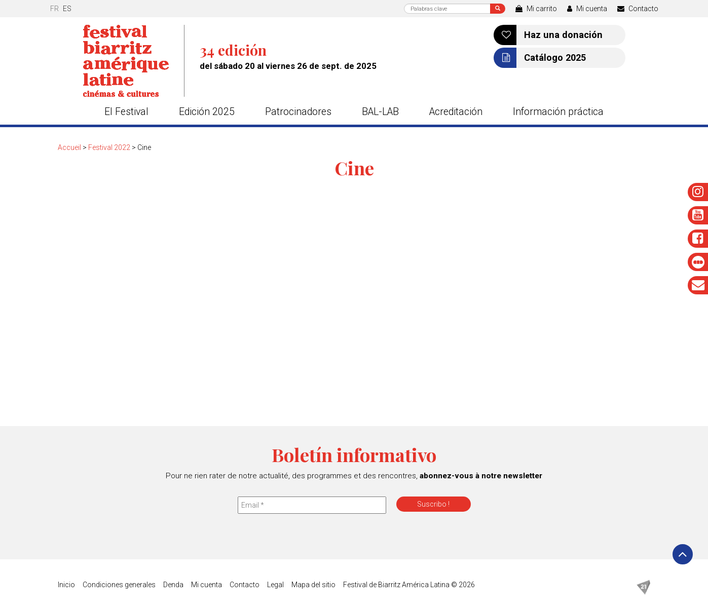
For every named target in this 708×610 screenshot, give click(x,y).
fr (54, 9)
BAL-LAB (380, 112)
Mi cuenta (587, 9)
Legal (275, 585)
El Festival (126, 112)
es (67, 9)
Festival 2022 (109, 147)
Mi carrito (536, 9)
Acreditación (455, 112)
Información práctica (558, 112)
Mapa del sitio (313, 585)
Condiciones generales (119, 585)
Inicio (66, 585)
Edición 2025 (207, 112)
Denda (173, 585)
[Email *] (312, 505)
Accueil (69, 147)
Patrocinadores (298, 112)
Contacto (637, 9)
